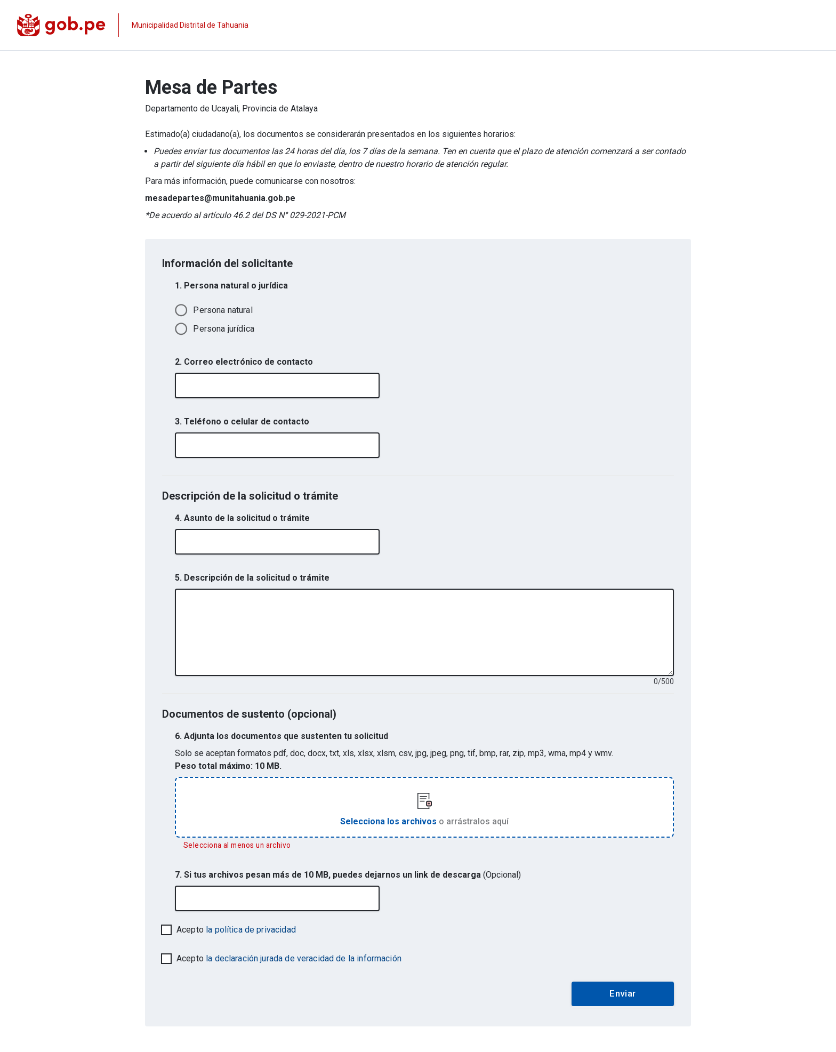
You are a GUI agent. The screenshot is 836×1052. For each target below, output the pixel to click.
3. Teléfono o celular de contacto (242, 421)
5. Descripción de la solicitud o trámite (252, 578)
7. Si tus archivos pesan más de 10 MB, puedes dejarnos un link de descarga (348, 875)
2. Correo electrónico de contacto (244, 362)
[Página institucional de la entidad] (132, 25)
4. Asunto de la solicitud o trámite (242, 518)
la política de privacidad (251, 930)
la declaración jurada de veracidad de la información (303, 958)
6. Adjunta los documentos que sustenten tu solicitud (281, 736)
